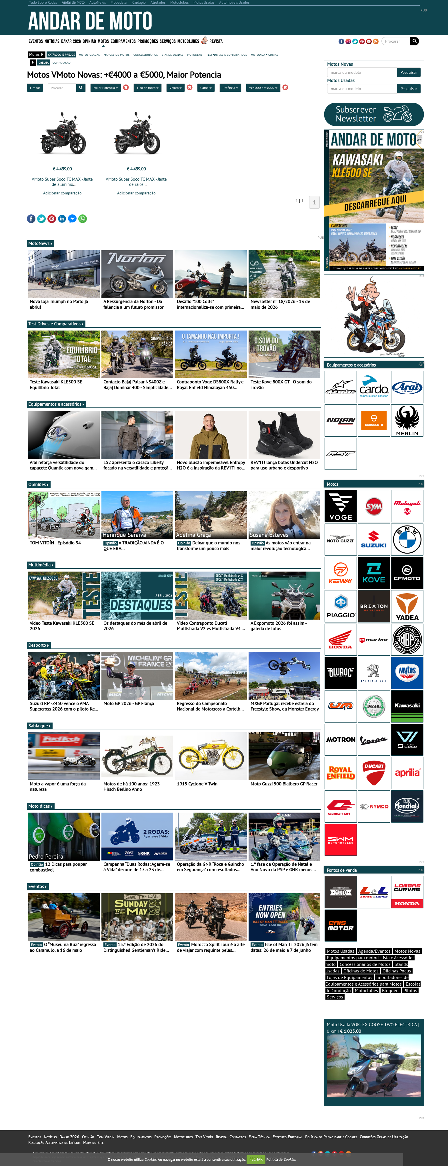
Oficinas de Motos (361, 971)
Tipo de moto (148, 87)
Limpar (35, 87)
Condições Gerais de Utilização (384, 1136)
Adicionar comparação (62, 193)
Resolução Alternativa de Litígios (54, 1142)
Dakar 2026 (71, 40)
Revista (216, 40)
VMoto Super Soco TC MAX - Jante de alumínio (62, 181)
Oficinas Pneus (397, 971)
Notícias (52, 40)
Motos (103, 40)
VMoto (175, 87)
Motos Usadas (340, 951)
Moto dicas (40, 806)
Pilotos (410, 990)
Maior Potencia (105, 87)
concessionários (145, 54)
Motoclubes (188, 40)
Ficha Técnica (259, 1136)
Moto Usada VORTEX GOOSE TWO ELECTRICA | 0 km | (374, 1059)
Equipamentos (123, 40)
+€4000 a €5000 (263, 87)
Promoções (147, 40)
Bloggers (390, 990)
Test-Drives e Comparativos (56, 324)
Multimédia (41, 565)
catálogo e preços (61, 54)
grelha (44, 62)
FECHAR (256, 1159)
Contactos (237, 1136)
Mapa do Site (93, 1142)
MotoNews (40, 243)
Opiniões (38, 484)
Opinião (89, 40)
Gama (206, 87)
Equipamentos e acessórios (56, 404)
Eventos (36, 40)
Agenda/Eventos (374, 951)
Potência (230, 87)
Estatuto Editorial (287, 1136)
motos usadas (89, 54)
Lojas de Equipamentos (349, 977)
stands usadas (172, 54)
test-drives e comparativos (226, 54)
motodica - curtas (264, 54)
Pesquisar (409, 72)
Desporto (38, 645)
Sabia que (39, 726)
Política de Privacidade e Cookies (331, 1136)
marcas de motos (116, 54)
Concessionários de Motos (365, 964)
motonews (194, 54)
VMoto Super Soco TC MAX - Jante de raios (136, 181)
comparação (62, 62)
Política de (280, 1159)
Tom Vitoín (105, 1136)
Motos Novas (407, 951)
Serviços (168, 40)
